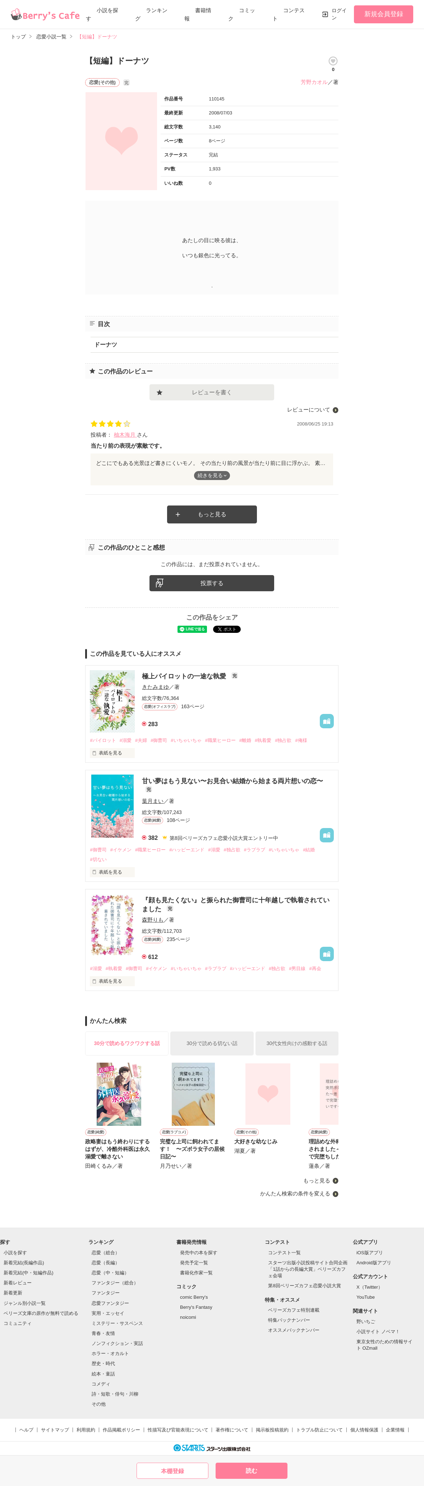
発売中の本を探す (198, 1252)
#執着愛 (263, 740)
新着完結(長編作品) (24, 1262)
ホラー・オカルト (110, 1353)
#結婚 (309, 849)
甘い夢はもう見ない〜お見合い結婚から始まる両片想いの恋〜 (232, 781)
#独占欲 (283, 740)
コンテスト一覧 (284, 1252)
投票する (212, 583)
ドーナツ (105, 345)
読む (251, 1471)
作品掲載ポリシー (121, 1430)
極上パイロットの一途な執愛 (185, 676)
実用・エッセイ (108, 1313)
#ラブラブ (254, 849)
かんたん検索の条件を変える (295, 1193)
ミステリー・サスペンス (117, 1323)
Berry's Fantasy (196, 1307)
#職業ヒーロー (220, 740)
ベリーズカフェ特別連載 (293, 1310)
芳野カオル (314, 82)
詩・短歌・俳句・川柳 (115, 1394)
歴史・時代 (103, 1363)
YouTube (365, 1297)
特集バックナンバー (289, 1320)
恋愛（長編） (106, 1262)
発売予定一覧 (194, 1262)
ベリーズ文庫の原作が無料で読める (41, 1313)
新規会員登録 (383, 14)
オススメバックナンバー (293, 1330)
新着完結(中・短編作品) (29, 1272)
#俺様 (301, 740)
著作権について (232, 1430)
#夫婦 (141, 740)
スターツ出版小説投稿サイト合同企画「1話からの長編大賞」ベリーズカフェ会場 (307, 1269)
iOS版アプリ (369, 1252)
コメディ (101, 1384)
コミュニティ (18, 1323)
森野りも (152, 920)
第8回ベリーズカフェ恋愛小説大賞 (304, 1285)
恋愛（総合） (106, 1252)
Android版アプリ (373, 1262)
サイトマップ (55, 1430)
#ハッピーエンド (186, 849)
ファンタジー (106, 1292)
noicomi (188, 1317)
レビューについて (308, 409)
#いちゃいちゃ (186, 740)
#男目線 (297, 968)
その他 (99, 1404)
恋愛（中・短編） (110, 1272)
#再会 (315, 968)
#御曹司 (159, 740)
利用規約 (86, 1430)
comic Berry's (194, 1297)
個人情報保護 (364, 1430)
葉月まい (152, 801)
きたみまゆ (155, 687)
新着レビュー (18, 1282)
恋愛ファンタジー (110, 1303)
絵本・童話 (103, 1374)
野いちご (365, 1321)
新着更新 (13, 1292)
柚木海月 (125, 435)
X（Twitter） (369, 1287)
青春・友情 (103, 1333)
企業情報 (395, 1430)
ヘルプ (26, 1430)
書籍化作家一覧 (196, 1272)
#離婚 (245, 740)
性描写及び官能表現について (178, 1430)
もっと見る (212, 514)
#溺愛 (126, 740)
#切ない (98, 859)
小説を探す (15, 1252)
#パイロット (103, 740)
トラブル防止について (319, 1430)
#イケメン (121, 849)
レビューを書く (212, 392)
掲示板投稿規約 (272, 1430)
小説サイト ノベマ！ (378, 1331)
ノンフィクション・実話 (117, 1343)
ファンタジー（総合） (115, 1282)
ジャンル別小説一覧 (25, 1303)
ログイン (339, 14)
